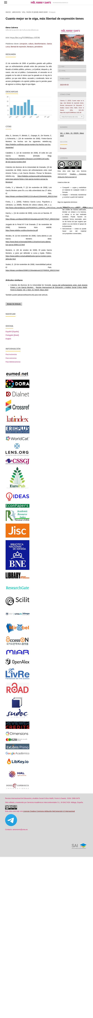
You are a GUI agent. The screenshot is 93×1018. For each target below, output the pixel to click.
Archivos (16, 12)
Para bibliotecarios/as (13, 362)
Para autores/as (11, 358)
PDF (62, 66)
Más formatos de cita (70, 117)
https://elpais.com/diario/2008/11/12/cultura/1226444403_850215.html (31, 196)
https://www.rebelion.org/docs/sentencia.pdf (22, 230)
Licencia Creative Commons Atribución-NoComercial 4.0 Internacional (49, 811)
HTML (63, 71)
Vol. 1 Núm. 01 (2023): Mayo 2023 (34, 12)
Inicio (8, 12)
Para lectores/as (11, 354)
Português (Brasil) (12, 335)
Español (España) (12, 332)
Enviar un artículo (14, 304)
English (8, 339)
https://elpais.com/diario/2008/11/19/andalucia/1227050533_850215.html (32, 270)
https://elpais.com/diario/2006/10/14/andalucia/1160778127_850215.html (32, 219)
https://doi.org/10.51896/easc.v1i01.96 (25, 38)
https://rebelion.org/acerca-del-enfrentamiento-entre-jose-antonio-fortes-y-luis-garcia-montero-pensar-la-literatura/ (29, 179)
